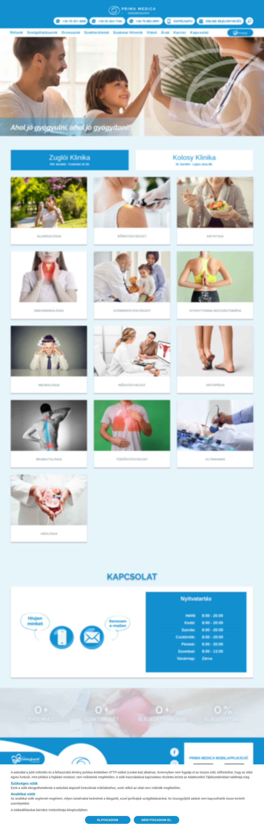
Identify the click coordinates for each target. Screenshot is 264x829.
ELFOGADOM (107, 820)
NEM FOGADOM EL (156, 820)
